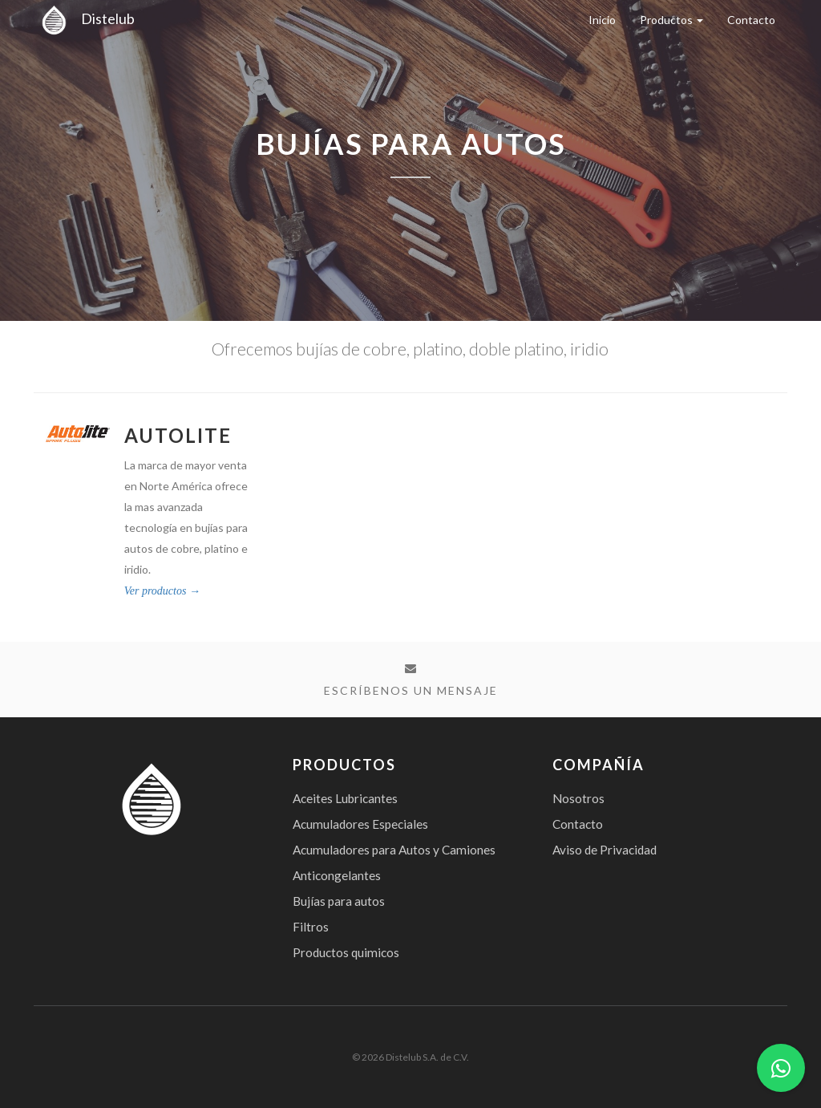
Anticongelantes (337, 875)
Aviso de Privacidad (604, 849)
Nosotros (578, 798)
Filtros (311, 926)
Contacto (751, 19)
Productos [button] (671, 19)
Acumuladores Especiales (360, 824)
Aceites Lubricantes (345, 798)
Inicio (602, 19)
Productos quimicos (346, 952)
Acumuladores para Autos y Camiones (394, 849)
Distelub (84, 18)
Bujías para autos (339, 901)
